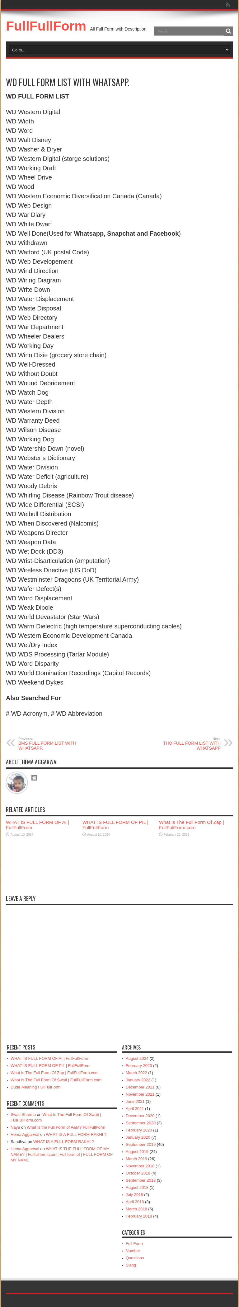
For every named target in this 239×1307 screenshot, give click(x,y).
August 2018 (137, 1187)
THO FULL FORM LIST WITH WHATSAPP (182, 744)
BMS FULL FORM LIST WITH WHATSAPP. (56, 744)
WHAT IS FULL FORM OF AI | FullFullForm (49, 1058)
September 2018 (141, 1180)
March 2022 (136, 1072)
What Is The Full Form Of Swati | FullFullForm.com (56, 1080)
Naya (15, 1127)
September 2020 (141, 1123)
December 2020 (140, 1115)
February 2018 (139, 1216)
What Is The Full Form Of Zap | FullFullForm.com (191, 824)
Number (133, 1250)
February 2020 (139, 1130)
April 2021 (135, 1108)
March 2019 (136, 1158)
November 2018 (140, 1166)
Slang (131, 1265)
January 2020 (138, 1137)
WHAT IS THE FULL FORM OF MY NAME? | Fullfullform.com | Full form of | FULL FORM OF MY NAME (62, 1154)
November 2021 (140, 1094)
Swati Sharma (23, 1114)
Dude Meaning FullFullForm (35, 1087)
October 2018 (138, 1173)
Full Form (134, 1243)
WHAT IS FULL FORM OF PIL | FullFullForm (51, 1065)
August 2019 (137, 1151)
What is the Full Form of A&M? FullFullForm (66, 1127)
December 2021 (140, 1087)
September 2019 (141, 1144)
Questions (135, 1258)
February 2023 (139, 1065)
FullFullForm (46, 25)
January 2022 (138, 1080)
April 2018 (135, 1201)
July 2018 (134, 1194)
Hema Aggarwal (25, 1134)
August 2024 (137, 1058)
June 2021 (135, 1101)
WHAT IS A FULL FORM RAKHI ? (76, 1134)
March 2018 (136, 1209)
